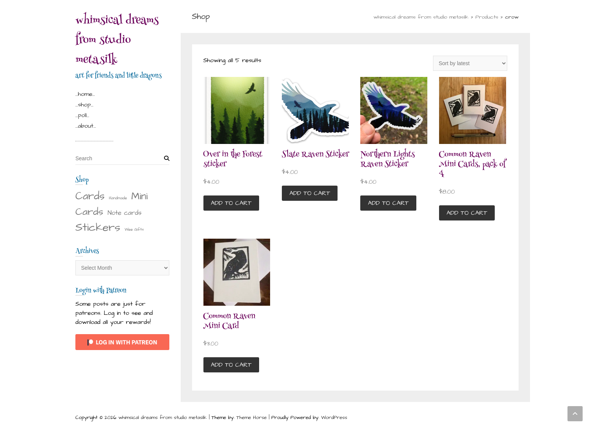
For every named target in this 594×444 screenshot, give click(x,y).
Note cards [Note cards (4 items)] (125, 212)
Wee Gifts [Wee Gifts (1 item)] (134, 229)
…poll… (82, 115)
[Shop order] (470, 63)
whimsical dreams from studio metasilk (117, 40)
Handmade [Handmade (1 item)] (118, 198)
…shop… (84, 104)
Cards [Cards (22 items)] (90, 196)
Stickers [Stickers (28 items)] (97, 227)
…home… (85, 94)
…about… (85, 126)
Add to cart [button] (231, 203)
